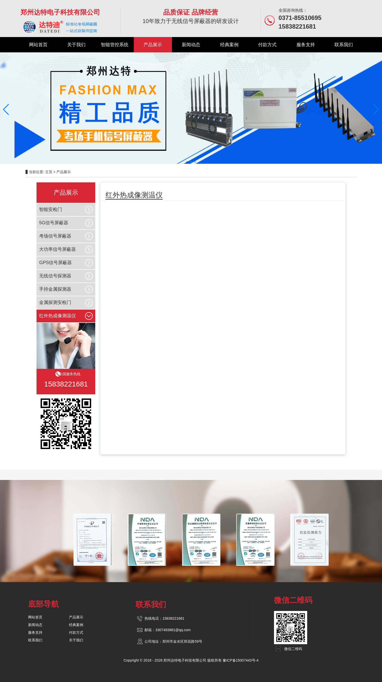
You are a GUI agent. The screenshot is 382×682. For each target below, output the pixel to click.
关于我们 (76, 44)
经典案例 (229, 44)
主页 (48, 172)
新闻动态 (191, 44)
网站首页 (38, 44)
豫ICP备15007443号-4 (240, 660)
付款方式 (267, 44)
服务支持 (305, 44)
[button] (6, 109)
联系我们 (344, 44)
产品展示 (153, 44)
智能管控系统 (114, 44)
